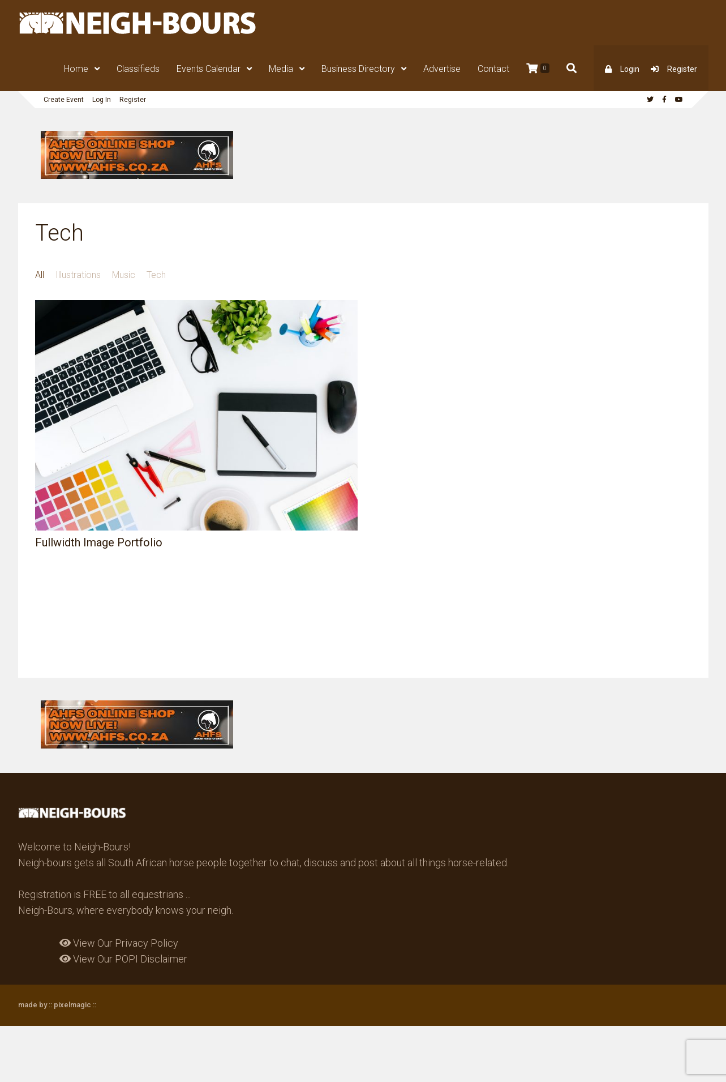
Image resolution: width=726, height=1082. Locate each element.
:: (93, 1004)
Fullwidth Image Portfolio (98, 542)
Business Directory (358, 68)
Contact (493, 68)
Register (682, 69)
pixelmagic (72, 1004)
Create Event (64, 100)
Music (123, 275)
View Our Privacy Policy (118, 943)
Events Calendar (208, 68)
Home (76, 68)
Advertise (442, 68)
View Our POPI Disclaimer (123, 959)
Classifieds (138, 68)
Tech (156, 275)
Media (281, 68)
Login (629, 69)
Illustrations (78, 275)
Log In (101, 100)
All (39, 275)
